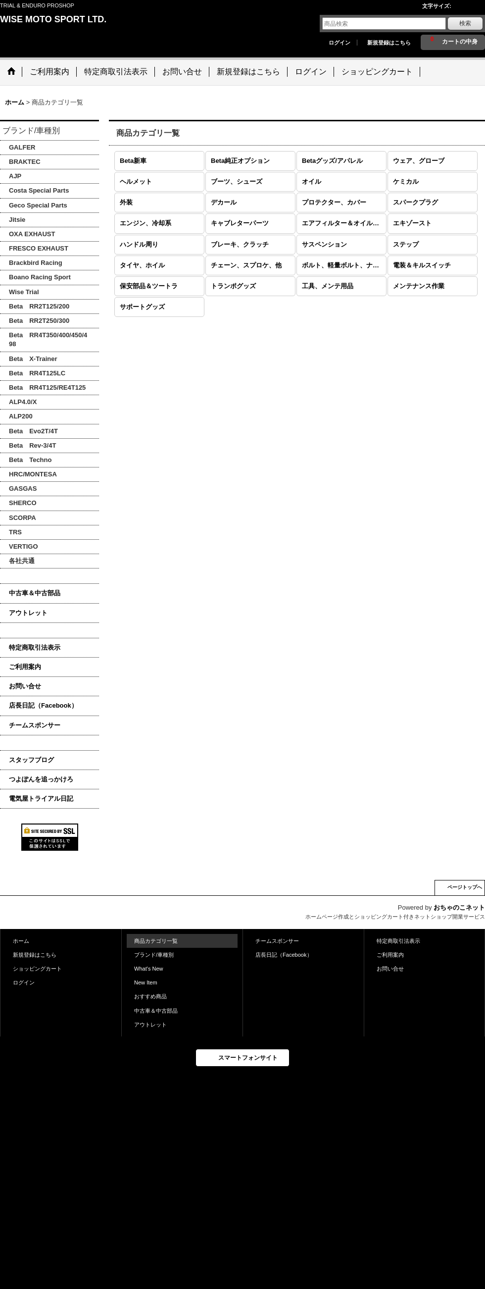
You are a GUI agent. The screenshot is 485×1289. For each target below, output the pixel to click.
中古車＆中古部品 (34, 593)
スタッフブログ (31, 760)
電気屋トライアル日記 (41, 798)
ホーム (21, 941)
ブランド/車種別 (154, 955)
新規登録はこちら (389, 43)
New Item (145, 982)
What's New (148, 969)
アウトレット (28, 613)
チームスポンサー (34, 725)
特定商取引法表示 (34, 647)
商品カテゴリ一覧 (156, 941)
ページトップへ (464, 887)
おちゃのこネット (459, 907)
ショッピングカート (37, 969)
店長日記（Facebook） (43, 705)
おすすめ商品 (150, 996)
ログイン (339, 43)
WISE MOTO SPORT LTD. (53, 19)
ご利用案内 (25, 666)
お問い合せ (25, 686)
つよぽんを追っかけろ (41, 779)
